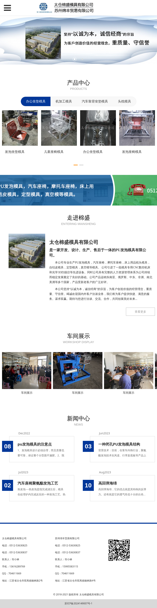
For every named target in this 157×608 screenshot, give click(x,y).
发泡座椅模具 (132, 151)
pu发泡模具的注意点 (35, 444)
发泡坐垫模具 (15, 151)
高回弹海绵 (107, 483)
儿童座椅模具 (54, 151)
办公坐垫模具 (93, 151)
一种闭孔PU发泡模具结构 (119, 444)
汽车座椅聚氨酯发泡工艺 (38, 483)
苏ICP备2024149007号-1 (78, 603)
